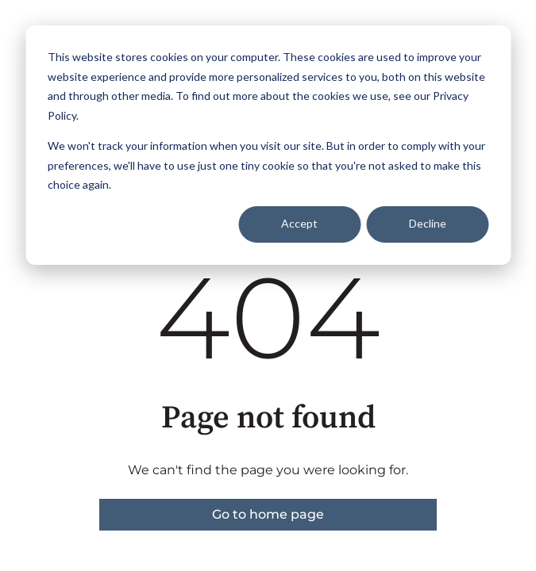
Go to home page (268, 514)
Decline (427, 223)
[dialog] (268, 145)
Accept (299, 223)
